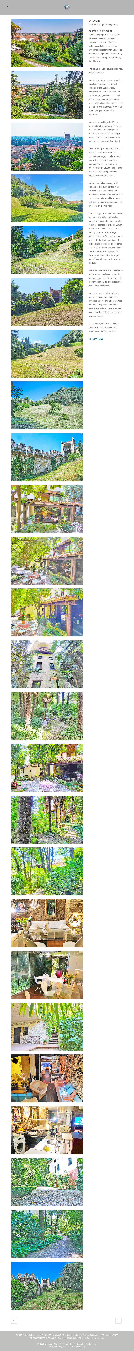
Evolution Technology (87, 1344)
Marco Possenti (61, 1344)
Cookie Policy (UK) (76, 1347)
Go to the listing (96, 339)
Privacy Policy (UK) (57, 1347)
